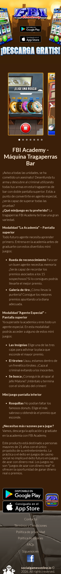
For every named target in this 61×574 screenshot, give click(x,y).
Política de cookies (30, 538)
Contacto (30, 519)
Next (50, 104)
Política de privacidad (30, 532)
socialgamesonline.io (36, 568)
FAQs (30, 544)
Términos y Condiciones (30, 525)
